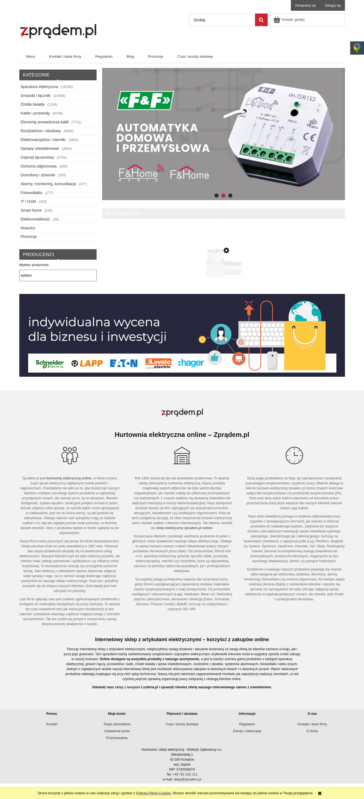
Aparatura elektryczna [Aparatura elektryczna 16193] (39, 86)
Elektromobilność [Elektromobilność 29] (35, 219)
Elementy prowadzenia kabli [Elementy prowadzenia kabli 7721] (45, 122)
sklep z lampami (127, 687)
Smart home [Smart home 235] (31, 210)
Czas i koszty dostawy (182, 724)
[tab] (216, 195)
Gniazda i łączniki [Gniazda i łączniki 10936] (36, 95)
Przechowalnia (116, 738)
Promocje (29, 236)
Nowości (28, 228)
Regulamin (247, 724)
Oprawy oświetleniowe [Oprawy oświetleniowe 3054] (40, 148)
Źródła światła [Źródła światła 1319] (32, 104)
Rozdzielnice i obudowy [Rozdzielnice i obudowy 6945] (41, 131)
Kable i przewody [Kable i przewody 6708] (35, 113)
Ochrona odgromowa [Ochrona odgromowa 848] (39, 166)
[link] (223, 134)
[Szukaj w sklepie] (222, 20)
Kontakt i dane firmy (312, 724)
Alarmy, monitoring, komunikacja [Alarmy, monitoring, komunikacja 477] (48, 184)
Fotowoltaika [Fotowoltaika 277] (31, 192)
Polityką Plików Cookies (153, 793)
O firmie (312, 731)
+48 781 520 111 (184, 774)
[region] (223, 134)
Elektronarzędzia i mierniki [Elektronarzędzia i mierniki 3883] (43, 139)
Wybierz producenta (34, 265)
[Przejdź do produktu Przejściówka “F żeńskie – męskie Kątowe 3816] (223, 274)
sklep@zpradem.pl (187, 779)
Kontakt (51, 724)
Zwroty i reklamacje (247, 731)
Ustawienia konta (116, 731)
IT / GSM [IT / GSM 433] (28, 201)
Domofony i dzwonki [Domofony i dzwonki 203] (38, 175)
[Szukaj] (261, 20)
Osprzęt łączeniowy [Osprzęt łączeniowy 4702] (37, 157)
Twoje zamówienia (116, 724)
